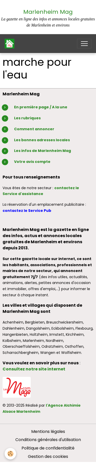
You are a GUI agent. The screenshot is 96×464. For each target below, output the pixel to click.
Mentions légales (48, 431)
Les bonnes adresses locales (42, 140)
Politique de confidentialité (48, 448)
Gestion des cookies (48, 456)
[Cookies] (10, 453)
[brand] (11, 43)
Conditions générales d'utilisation (48, 440)
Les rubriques (27, 118)
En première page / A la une (40, 107)
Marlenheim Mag (48, 12)
